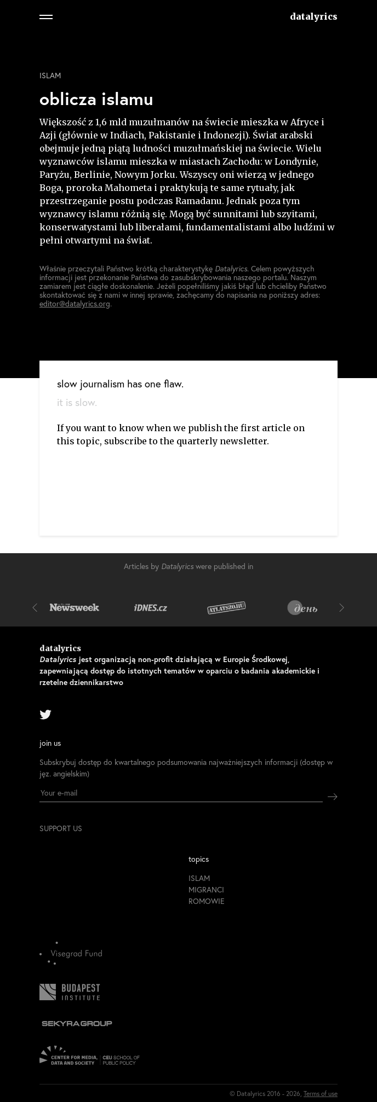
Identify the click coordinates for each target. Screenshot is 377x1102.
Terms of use (321, 1093)
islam (50, 75)
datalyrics (314, 16)
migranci (206, 889)
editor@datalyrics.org (74, 303)
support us (60, 828)
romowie (206, 901)
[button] (37, 607)
